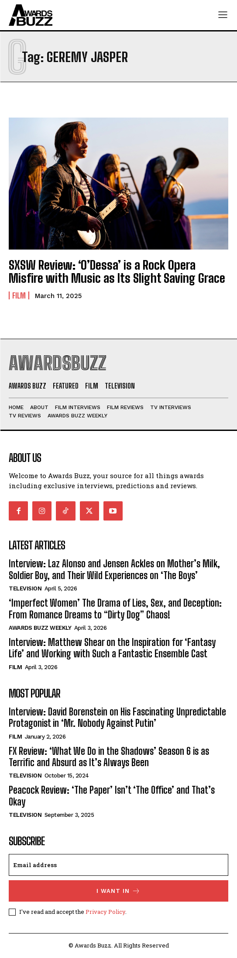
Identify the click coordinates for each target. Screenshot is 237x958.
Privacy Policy (105, 912)
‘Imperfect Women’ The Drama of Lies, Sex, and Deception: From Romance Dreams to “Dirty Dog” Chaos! (115, 608)
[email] (118, 865)
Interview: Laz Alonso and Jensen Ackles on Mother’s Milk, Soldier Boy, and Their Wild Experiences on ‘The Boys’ (114, 569)
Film (19, 295)
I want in (118, 891)
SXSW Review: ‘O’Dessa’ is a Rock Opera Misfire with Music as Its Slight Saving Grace (117, 271)
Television (25, 588)
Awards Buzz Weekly (40, 628)
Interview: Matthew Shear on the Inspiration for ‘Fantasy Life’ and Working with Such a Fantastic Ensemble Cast (112, 647)
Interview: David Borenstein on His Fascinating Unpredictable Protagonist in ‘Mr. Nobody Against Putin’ (117, 717)
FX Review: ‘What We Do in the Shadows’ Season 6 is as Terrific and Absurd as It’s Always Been (109, 756)
